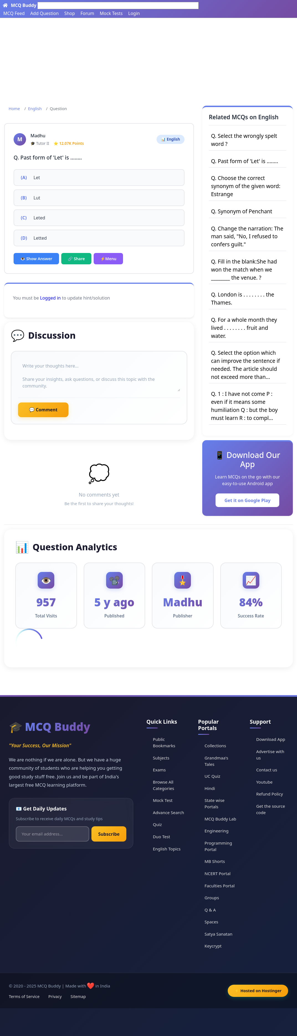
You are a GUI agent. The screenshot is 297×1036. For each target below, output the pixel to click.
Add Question (44, 13)
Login (134, 13)
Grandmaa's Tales (216, 761)
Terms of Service (24, 996)
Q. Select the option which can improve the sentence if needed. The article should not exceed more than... (245, 364)
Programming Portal (218, 846)
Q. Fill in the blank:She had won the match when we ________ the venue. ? (244, 269)
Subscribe (108, 834)
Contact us (266, 769)
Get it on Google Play (247, 500)
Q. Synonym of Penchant (241, 211)
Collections (215, 745)
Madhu (37, 136)
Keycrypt (213, 946)
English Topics (167, 849)
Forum (87, 13)
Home (14, 108)
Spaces (211, 921)
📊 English (170, 139)
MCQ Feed (14, 13)
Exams (159, 769)
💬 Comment (43, 410)
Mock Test (163, 800)
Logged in (50, 298)
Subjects (161, 758)
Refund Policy (269, 794)
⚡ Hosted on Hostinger (257, 990)
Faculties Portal (219, 885)
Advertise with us (270, 755)
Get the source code (270, 809)
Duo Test (161, 836)
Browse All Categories (163, 785)
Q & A (210, 910)
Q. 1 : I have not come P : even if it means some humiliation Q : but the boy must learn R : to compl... (244, 405)
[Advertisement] (148, 59)
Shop (69, 13)
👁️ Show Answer (36, 258)
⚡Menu (108, 258)
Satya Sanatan (218, 934)
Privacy (55, 996)
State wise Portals (214, 803)
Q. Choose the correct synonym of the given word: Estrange (245, 186)
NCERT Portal (217, 873)
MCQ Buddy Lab (220, 819)
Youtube (264, 782)
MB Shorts (214, 861)
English (35, 108)
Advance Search (168, 812)
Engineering (216, 831)
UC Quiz (212, 776)
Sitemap (78, 996)
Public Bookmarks (164, 742)
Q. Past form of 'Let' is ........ (244, 161)
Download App (270, 739)
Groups (211, 897)
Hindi (209, 788)
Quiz (157, 824)
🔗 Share (76, 258)
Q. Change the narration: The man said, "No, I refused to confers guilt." (247, 236)
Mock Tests (111, 13)
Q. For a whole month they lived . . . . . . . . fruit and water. (244, 328)
